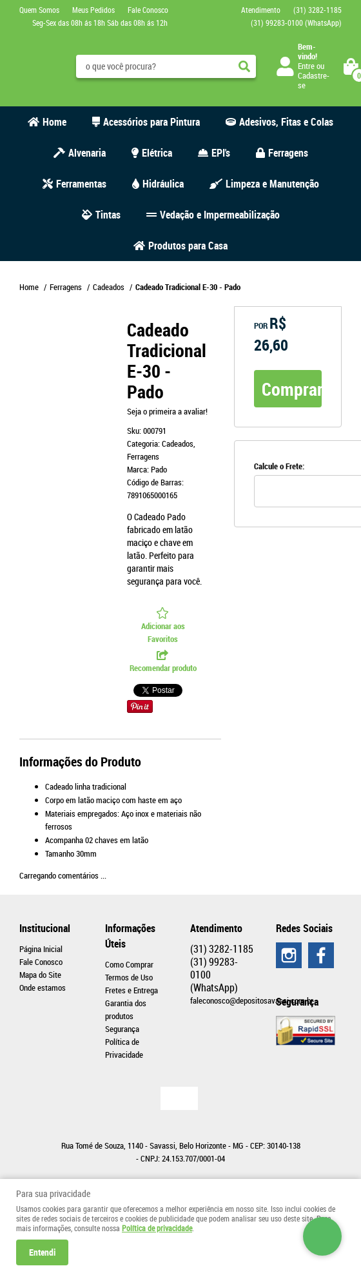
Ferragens (288, 153)
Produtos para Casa (188, 245)
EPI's (220, 153)
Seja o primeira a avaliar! (167, 411)
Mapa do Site (40, 974)
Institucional (44, 928)
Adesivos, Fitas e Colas (286, 122)
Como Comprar (129, 964)
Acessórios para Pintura (151, 122)
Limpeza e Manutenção (272, 184)
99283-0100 (296, 22)
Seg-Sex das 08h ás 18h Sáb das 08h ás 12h (100, 22)
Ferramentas (81, 184)
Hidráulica (163, 184)
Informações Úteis (130, 936)
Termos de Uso (129, 977)
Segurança (122, 1029)
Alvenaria (87, 153)
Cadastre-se (313, 80)
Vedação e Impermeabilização (220, 215)
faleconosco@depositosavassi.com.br (251, 1000)
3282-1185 (317, 10)
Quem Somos (39, 10)
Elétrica (157, 153)
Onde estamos (42, 987)
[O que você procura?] (244, 66)
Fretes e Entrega (131, 990)
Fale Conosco (148, 10)
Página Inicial (41, 949)
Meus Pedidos (93, 10)
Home (54, 122)
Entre (306, 66)
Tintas (108, 215)
